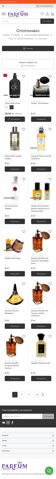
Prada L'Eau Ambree (39, 103)
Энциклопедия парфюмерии (36, 35)
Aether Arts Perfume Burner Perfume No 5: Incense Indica (40, 208)
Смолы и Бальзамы (25, 39)
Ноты (11, 39)
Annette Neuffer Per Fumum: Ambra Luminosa (39, 313)
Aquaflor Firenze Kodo (40, 363)
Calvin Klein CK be (12, 103)
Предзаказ (41, 119)
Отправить (48, 416)
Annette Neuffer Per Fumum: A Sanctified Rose (39, 260)
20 (37, 395)
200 (11, 107)
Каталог (17, 35)
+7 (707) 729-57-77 (46, 6)
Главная (6, 35)
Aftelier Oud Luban (13, 258)
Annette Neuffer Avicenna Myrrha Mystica (12, 365)
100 (7, 107)
